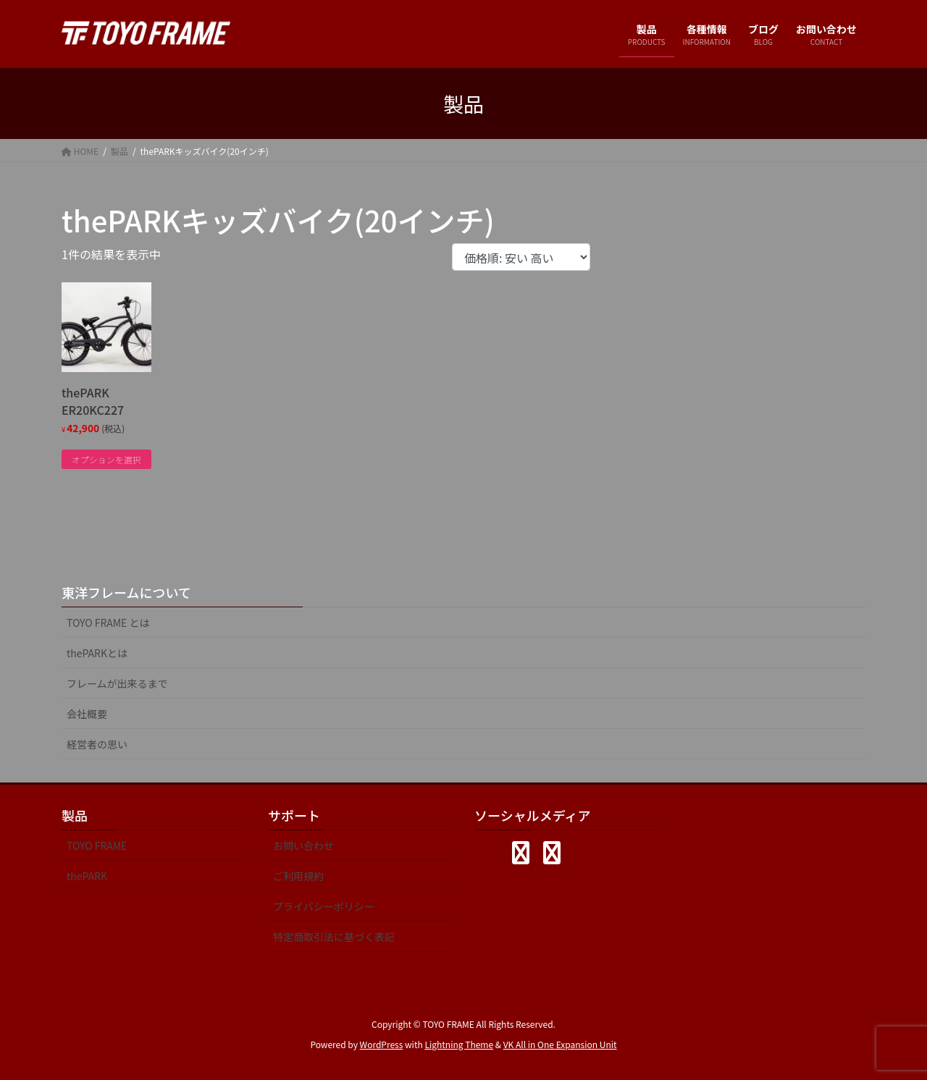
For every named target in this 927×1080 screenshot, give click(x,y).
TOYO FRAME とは (108, 622)
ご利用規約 (298, 876)
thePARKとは (97, 653)
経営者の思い (97, 744)
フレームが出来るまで (117, 683)
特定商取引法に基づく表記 (334, 936)
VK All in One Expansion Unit (560, 1044)
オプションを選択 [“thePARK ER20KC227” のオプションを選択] (106, 459)
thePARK (87, 876)
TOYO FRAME (97, 845)
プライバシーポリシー (323, 906)
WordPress (381, 1044)
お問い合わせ (303, 845)
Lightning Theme (458, 1044)
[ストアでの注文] (521, 257)
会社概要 (87, 713)
